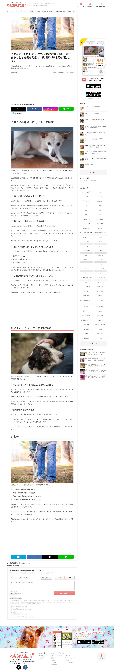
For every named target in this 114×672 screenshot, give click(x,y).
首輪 (86, 255)
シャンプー (100, 259)
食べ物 (86, 196)
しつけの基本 (100, 214)
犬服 (86, 282)
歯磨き (86, 333)
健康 (100, 205)
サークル (86, 246)
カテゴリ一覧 (80, 6)
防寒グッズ (100, 286)
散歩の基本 (100, 223)
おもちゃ (86, 259)
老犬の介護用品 (100, 306)
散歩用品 (100, 228)
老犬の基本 (100, 300)
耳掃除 (100, 338)
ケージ (100, 241)
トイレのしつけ (86, 223)
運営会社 (66, 660)
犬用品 (100, 237)
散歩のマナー (86, 237)
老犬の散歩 (100, 315)
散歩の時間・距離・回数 (86, 232)
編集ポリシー (54, 658)
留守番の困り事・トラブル (86, 301)
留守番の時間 (86, 295)
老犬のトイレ (86, 311)
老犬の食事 (100, 311)
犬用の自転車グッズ (100, 277)
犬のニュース (86, 201)
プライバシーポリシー (69, 658)
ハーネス (100, 250)
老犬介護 (86, 306)
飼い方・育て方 (86, 192)
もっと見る (93, 172)
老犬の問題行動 (86, 315)
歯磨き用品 (100, 255)
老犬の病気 (100, 320)
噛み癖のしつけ (100, 219)
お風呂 (100, 329)
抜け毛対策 (86, 329)
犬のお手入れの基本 (100, 324)
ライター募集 (54, 664)
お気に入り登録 (70, 72)
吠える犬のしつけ (86, 219)
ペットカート (86, 268)
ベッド (100, 246)
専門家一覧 (67, 655)
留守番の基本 (100, 291)
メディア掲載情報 (68, 662)
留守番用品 (100, 295)
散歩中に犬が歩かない (100, 232)
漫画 (86, 210)
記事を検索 (89, 6)
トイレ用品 (86, 241)
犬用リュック (86, 273)
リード (86, 264)
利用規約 (53, 660)
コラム (86, 214)
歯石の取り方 (100, 333)
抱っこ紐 (86, 291)
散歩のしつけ (86, 228)
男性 (70, 578)
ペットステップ (86, 286)
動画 (100, 210)
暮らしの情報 (100, 201)
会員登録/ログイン (100, 6)
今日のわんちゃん (43, 655)
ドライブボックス (100, 273)
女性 (60, 578)
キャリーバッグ (100, 268)
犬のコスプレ (100, 282)
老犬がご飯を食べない (86, 320)
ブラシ (100, 264)
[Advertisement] (26, 87)
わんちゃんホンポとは (56, 655)
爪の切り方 (86, 338)
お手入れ (100, 196)
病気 (86, 205)
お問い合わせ (54, 662)
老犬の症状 (86, 324)
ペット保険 (41, 658)
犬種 (100, 192)
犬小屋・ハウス (86, 250)
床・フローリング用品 (86, 277)
